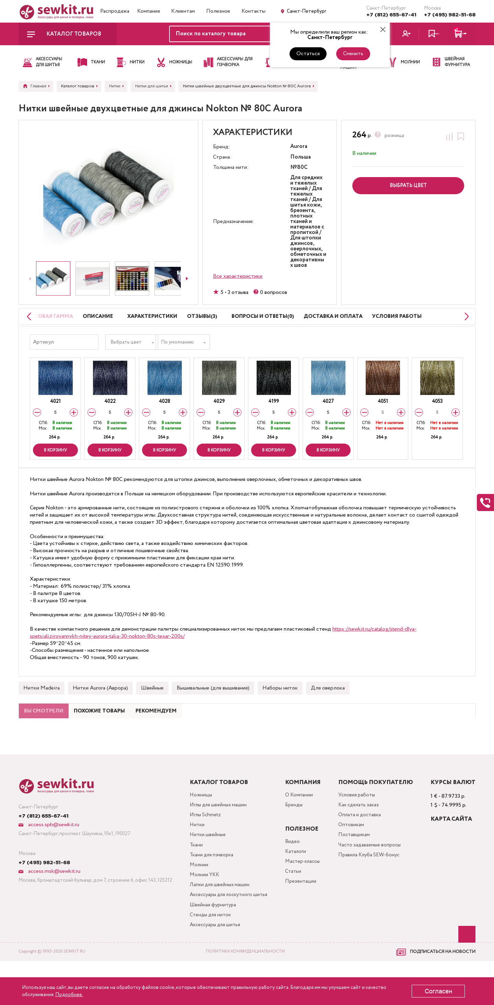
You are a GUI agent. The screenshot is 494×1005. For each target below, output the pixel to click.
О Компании (301, 826)
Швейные (152, 705)
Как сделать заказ (363, 837)
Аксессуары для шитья (215, 968)
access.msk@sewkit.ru (53, 901)
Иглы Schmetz (204, 848)
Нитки (195, 859)
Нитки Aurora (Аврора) (100, 705)
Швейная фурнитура (211, 947)
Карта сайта (451, 849)
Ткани (194, 881)
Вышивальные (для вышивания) (213, 705)
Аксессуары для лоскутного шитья (229, 936)
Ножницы (199, 826)
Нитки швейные (206, 870)
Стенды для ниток (209, 957)
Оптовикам (354, 859)
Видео (295, 873)
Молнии (197, 903)
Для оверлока (328, 705)
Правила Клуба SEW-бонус (374, 892)
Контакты (254, 11)
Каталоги (298, 884)
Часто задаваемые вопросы (373, 881)
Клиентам (183, 11)
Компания (148, 11)
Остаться (308, 54)
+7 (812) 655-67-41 (391, 15)
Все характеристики (237, 276)
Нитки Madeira (41, 705)
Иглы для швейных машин (217, 837)
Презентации (303, 916)
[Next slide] (187, 278)
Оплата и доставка (364, 848)
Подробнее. (69, 994)
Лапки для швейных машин (218, 925)
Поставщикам (357, 870)
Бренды (296, 837)
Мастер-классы (306, 894)
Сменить (353, 54)
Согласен (438, 991)
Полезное (218, 11)
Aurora (298, 147)
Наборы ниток (280, 705)
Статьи (295, 905)
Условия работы (360, 826)
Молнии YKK (203, 914)
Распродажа (114, 11)
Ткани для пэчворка (211, 892)
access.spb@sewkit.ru (53, 855)
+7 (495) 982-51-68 (449, 15)
